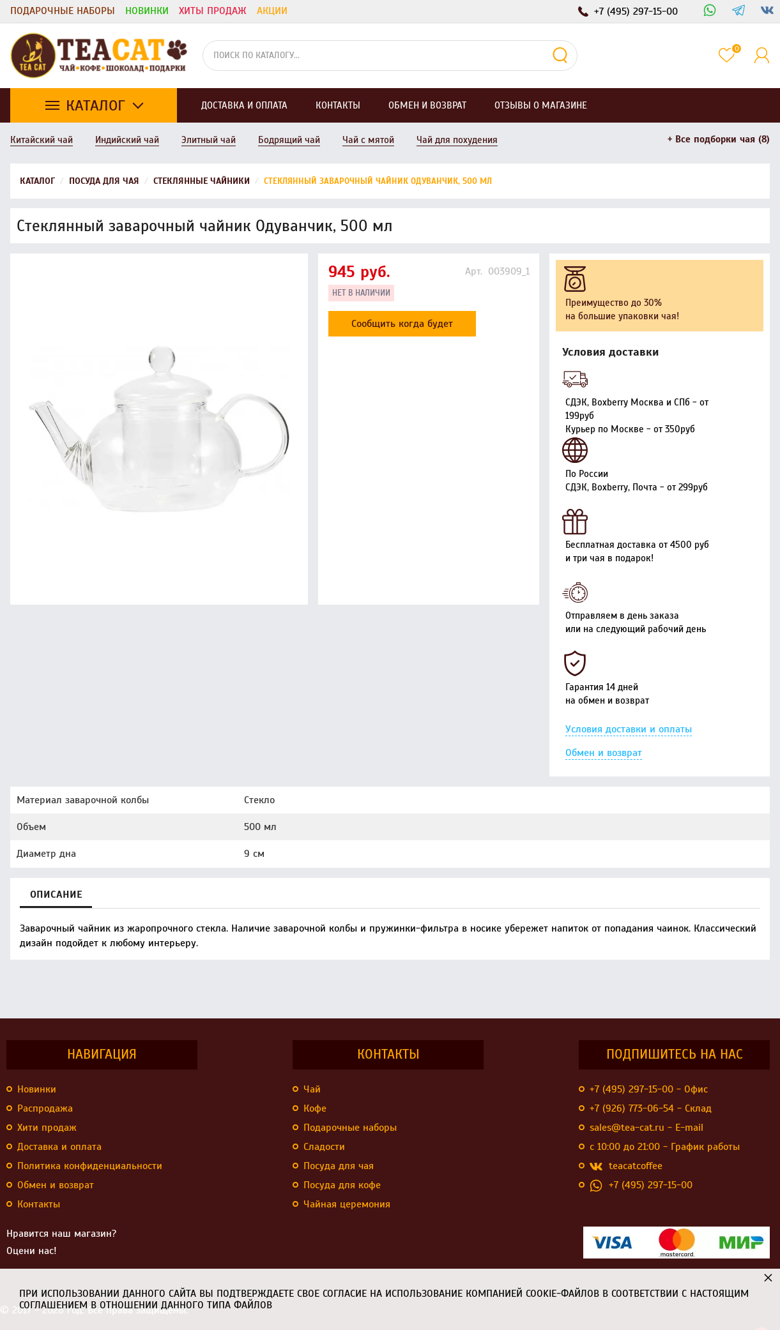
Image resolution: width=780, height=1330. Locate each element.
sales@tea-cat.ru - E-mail (646, 1127)
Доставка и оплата (59, 1146)
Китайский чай (41, 140)
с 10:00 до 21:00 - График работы (665, 1146)
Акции (272, 10)
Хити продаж (47, 1127)
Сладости (324, 1146)
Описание (56, 894)
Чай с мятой (368, 140)
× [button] (768, 1277)
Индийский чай (127, 140)
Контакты (38, 1204)
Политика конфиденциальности (89, 1166)
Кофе (314, 1108)
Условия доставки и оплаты (628, 729)
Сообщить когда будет (402, 323)
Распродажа (45, 1108)
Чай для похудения (457, 140)
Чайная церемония (346, 1204)
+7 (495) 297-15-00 (641, 1185)
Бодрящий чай (289, 140)
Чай (312, 1089)
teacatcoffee (626, 1166)
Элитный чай (208, 140)
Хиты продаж (213, 10)
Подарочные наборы (62, 10)
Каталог (95, 105)
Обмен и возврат (603, 752)
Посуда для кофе (342, 1185)
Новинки (147, 10)
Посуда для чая (338, 1166)
